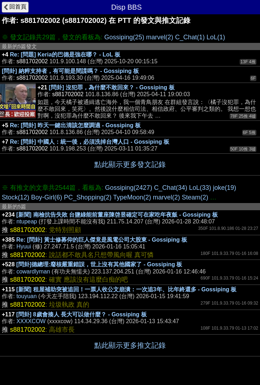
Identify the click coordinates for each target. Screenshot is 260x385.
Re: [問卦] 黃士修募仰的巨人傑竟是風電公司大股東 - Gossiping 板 (101, 240)
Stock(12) (15, 197)
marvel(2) (159, 37)
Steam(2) (195, 197)
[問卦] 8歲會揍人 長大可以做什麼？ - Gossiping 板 (81, 314)
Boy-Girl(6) (46, 197)
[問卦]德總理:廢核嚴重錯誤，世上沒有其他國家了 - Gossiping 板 (99, 264)
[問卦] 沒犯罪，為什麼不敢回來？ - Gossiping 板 (112, 87)
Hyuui (23, 246)
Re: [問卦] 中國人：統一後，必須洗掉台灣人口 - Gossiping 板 (89, 142)
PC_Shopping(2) (87, 197)
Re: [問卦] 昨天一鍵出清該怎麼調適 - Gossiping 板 (75, 125)
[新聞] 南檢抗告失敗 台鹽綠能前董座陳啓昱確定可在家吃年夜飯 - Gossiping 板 (117, 215)
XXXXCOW (31, 321)
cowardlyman (33, 271)
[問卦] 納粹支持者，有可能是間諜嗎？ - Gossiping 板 (70, 71)
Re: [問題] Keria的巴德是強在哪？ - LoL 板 (65, 54)
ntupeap (26, 221)
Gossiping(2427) (128, 187)
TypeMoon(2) (132, 197)
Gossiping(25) (124, 37)
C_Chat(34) (170, 187)
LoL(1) (215, 37)
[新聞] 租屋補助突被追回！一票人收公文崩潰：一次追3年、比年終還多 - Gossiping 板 (126, 289)
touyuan (26, 296)
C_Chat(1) (190, 37)
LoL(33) (200, 187)
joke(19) (224, 187)
